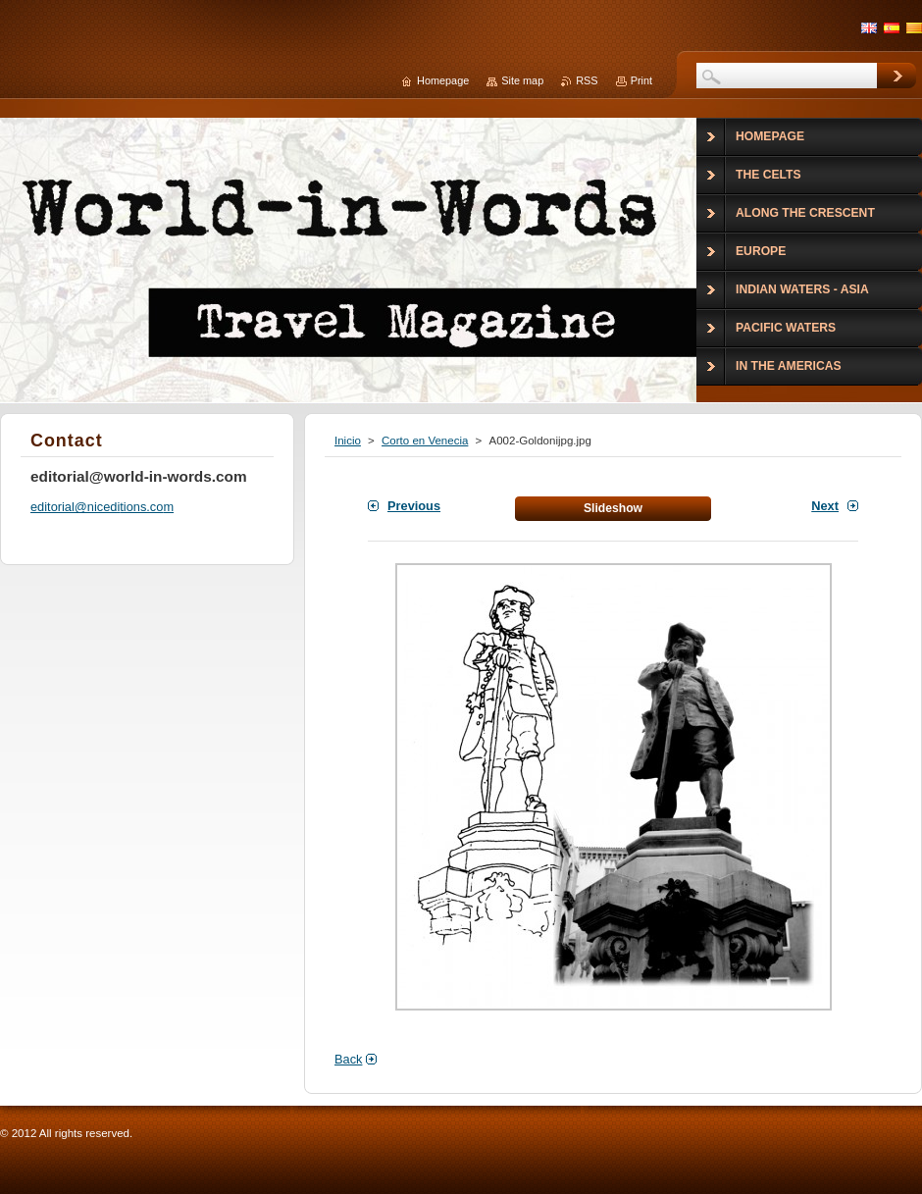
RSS (586, 80)
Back (348, 1059)
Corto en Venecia (425, 440)
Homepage (443, 80)
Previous (413, 505)
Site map (522, 80)
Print (641, 80)
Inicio (347, 440)
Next (825, 505)
